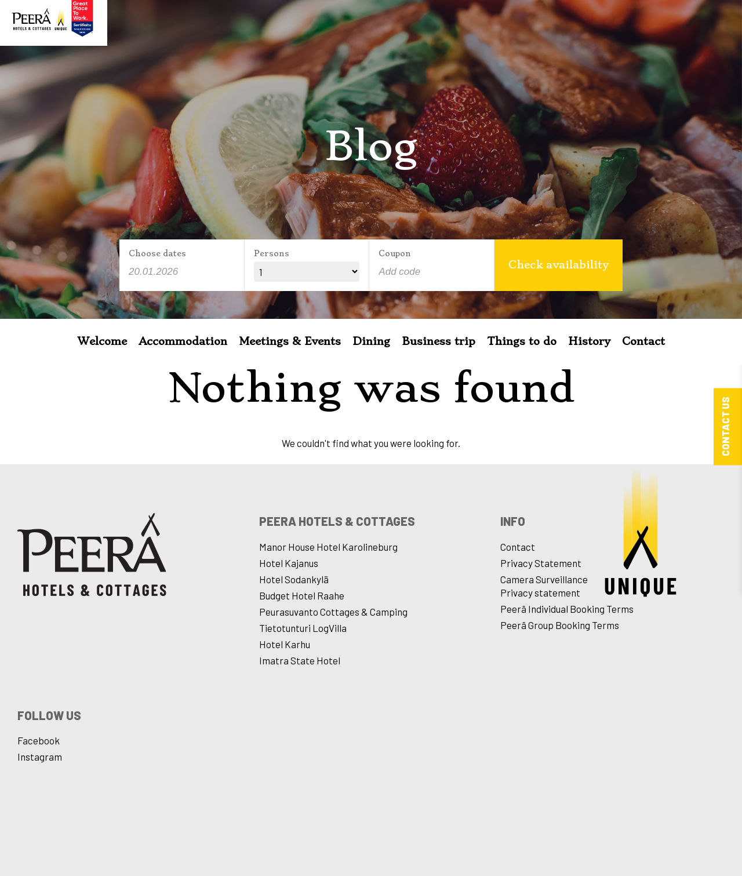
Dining (371, 341)
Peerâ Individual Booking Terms (567, 609)
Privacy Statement (540, 563)
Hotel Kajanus (288, 563)
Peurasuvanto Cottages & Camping (333, 611)
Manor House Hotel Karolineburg (328, 547)
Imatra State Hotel (299, 660)
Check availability (558, 265)
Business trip (438, 341)
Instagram (39, 756)
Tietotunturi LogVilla (303, 628)
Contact (643, 341)
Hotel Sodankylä (294, 579)
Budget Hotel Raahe (301, 595)
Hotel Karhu (284, 644)
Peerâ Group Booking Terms (559, 625)
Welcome (102, 341)
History (589, 341)
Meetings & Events (290, 341)
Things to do (521, 341)
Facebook (38, 740)
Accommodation (183, 341)
